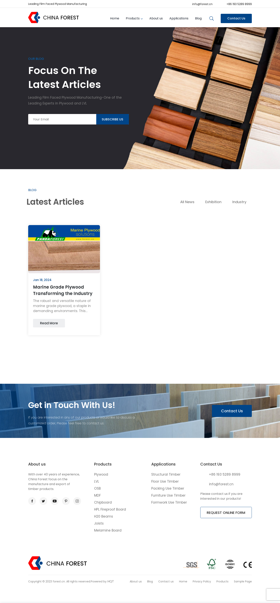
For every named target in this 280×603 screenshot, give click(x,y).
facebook (31, 501)
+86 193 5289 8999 (239, 4)
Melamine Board (108, 530)
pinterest (64, 501)
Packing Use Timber (167, 488)
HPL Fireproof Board (110, 509)
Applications (178, 18)
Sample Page (243, 581)
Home (114, 18)
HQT (110, 581)
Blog (198, 18)
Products (133, 18)
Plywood (101, 474)
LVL (96, 481)
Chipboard (103, 502)
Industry (239, 201)
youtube (54, 501)
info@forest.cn (202, 4)
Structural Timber (165, 474)
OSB (97, 488)
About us (156, 18)
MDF (97, 495)
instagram (76, 501)
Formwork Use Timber (169, 502)
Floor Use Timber (165, 481)
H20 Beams (103, 516)
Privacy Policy (202, 581)
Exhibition (213, 201)
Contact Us (236, 18)
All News (187, 201)
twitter (42, 501)
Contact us (166, 581)
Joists (99, 523)
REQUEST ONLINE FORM (226, 512)
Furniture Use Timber (168, 495)
